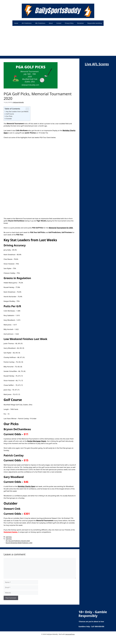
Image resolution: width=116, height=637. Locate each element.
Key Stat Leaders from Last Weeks (17, 111)
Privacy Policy (69, 23)
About (51, 23)
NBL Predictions (40, 23)
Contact (58, 23)
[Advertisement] (58, 43)
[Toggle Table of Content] (26, 108)
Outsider (9, 119)
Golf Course (10, 114)
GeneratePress (70, 634)
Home (16, 23)
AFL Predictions (27, 23)
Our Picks (9, 116)
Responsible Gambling (94, 23)
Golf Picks (9, 537)
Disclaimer (80, 23)
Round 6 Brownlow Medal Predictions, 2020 (19, 543)
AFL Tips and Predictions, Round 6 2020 (18, 541)
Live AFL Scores (97, 64)
